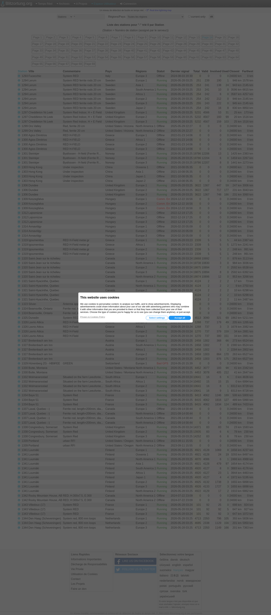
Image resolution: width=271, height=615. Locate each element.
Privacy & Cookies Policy (92, 317)
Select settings (157, 317)
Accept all (179, 317)
